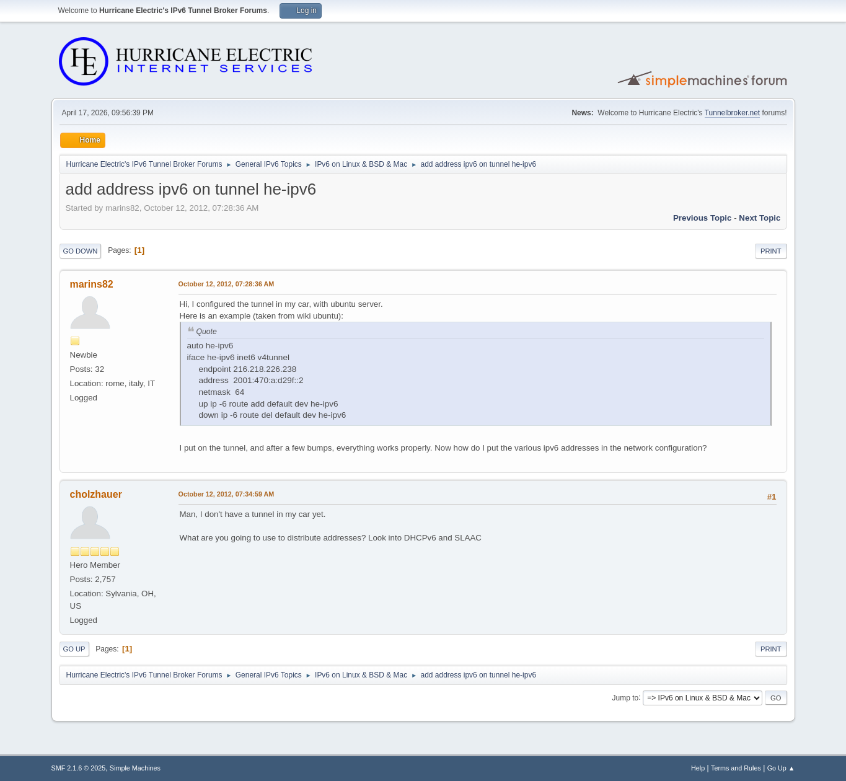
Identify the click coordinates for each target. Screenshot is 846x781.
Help (698, 768)
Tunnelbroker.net (732, 112)
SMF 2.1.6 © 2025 (78, 768)
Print (771, 251)
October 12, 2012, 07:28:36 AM (226, 284)
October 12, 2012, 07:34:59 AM (226, 494)
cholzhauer (96, 494)
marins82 (91, 284)
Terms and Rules (736, 768)
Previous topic (702, 218)
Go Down (80, 251)
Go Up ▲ (781, 768)
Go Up (74, 649)
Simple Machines (135, 768)
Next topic (759, 218)
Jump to (625, 697)
